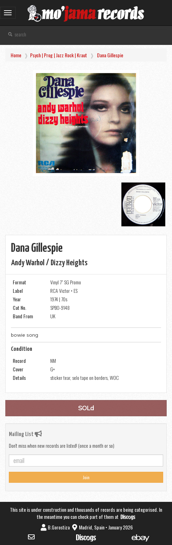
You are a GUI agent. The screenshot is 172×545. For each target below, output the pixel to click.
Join (86, 477)
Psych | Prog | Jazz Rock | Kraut (58, 55)
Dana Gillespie (110, 55)
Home (16, 55)
